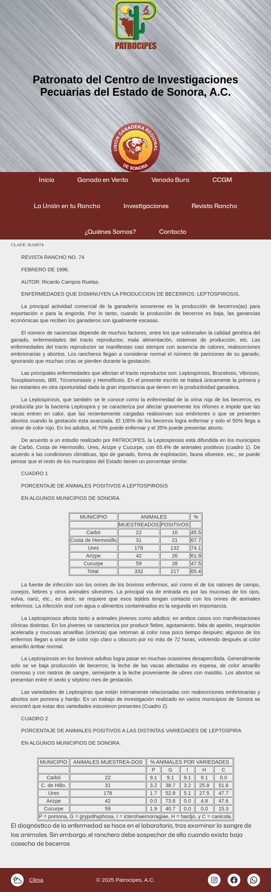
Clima (36, 880)
